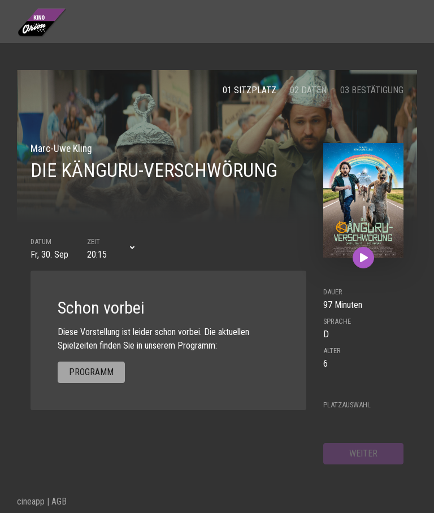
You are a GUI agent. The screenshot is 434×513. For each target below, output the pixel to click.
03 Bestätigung (371, 90)
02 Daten (308, 90)
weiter (363, 453)
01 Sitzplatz (249, 90)
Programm (91, 372)
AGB (59, 501)
